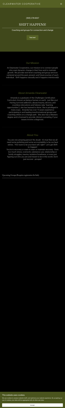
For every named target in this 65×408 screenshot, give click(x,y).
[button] (61, 4)
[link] (23, 4)
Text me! (32, 37)
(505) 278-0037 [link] (32, 18)
